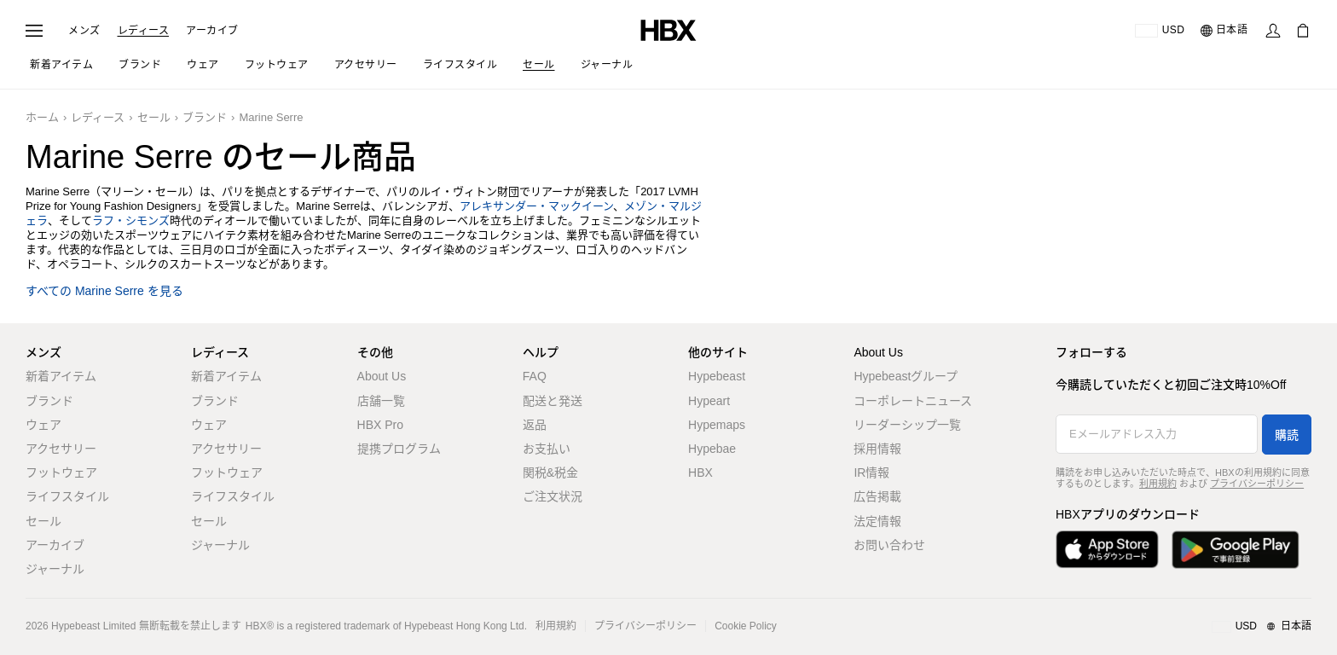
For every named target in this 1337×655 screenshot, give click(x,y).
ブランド (204, 117)
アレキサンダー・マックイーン (536, 206)
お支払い (546, 448)
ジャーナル (55, 569)
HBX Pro (380, 425)
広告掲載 (877, 496)
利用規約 (1158, 483)
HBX (700, 472)
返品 (535, 425)
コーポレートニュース (913, 401)
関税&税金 (550, 472)
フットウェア (61, 472)
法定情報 (877, 521)
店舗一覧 (381, 401)
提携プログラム (399, 448)
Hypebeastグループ (906, 376)
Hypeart (709, 401)
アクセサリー (61, 448)
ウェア (43, 425)
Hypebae (712, 448)
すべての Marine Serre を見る (104, 291)
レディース (144, 31)
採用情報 (877, 448)
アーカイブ (212, 31)
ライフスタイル (67, 496)
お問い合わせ (889, 545)
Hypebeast (716, 376)
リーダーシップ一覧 (907, 425)
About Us (382, 376)
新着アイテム (61, 376)
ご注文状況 (552, 496)
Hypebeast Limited (93, 626)
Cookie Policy (746, 626)
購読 (1287, 435)
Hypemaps (716, 425)
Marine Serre (271, 117)
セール (154, 117)
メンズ (84, 31)
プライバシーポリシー (1257, 483)
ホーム (42, 117)
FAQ (535, 376)
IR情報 (871, 472)
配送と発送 (552, 401)
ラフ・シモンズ (131, 220)
